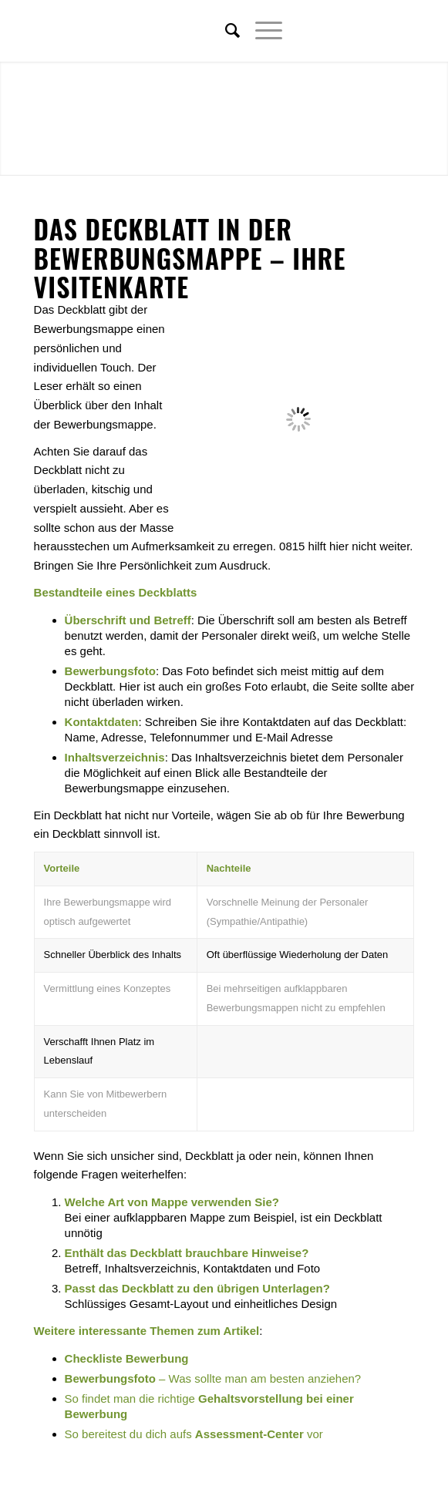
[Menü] (261, 31)
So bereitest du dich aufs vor (194, 1433)
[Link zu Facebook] (356, 30)
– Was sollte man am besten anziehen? (213, 1378)
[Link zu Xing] (379, 30)
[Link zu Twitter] (333, 30)
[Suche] (225, 31)
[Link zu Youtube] (402, 30)
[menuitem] (225, 31)
